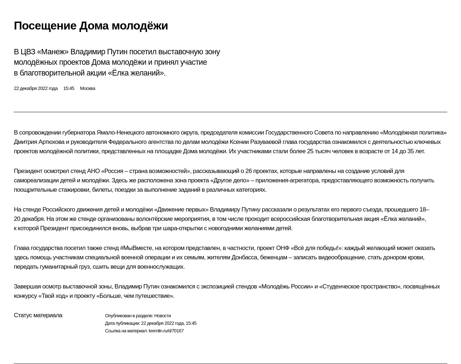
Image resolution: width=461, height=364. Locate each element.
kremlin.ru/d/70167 (166, 330)
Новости (162, 315)
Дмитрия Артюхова (39, 141)
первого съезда (361, 209)
